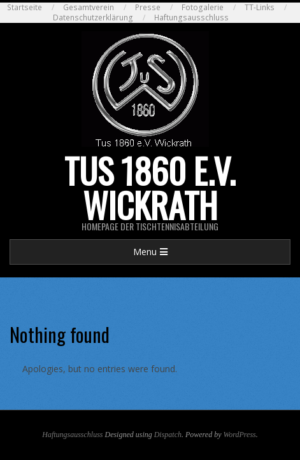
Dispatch (168, 434)
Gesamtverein (88, 7)
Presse (148, 7)
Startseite (24, 7)
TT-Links (260, 7)
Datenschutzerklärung (93, 17)
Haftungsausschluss (191, 17)
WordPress (239, 434)
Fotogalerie (203, 7)
